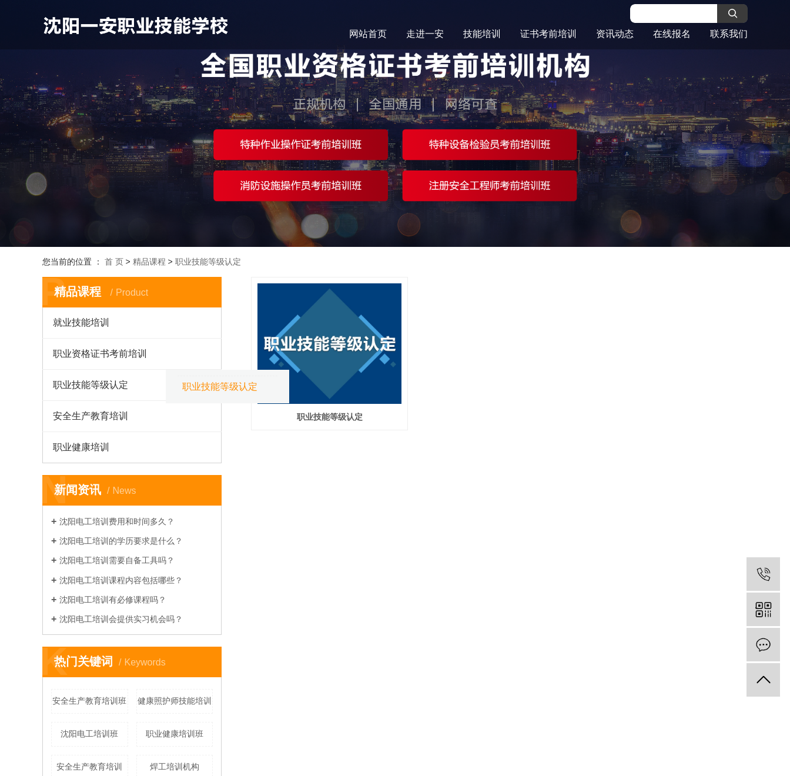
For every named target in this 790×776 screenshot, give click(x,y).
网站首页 (368, 34)
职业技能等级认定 (208, 261)
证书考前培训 (548, 34)
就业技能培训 (81, 322)
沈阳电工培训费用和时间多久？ (117, 521)
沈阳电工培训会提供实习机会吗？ (121, 619)
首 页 (114, 261)
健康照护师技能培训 (175, 700)
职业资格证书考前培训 (100, 354)
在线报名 (672, 34)
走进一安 (425, 34)
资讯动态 (615, 34)
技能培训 (482, 34)
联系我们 (729, 34)
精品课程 (149, 261)
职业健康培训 (81, 447)
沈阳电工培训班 (89, 733)
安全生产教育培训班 (89, 700)
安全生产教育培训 (90, 416)
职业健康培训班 (174, 733)
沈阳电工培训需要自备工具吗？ (117, 560)
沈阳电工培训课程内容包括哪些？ (121, 580)
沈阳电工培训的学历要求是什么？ (121, 541)
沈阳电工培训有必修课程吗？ (112, 599)
